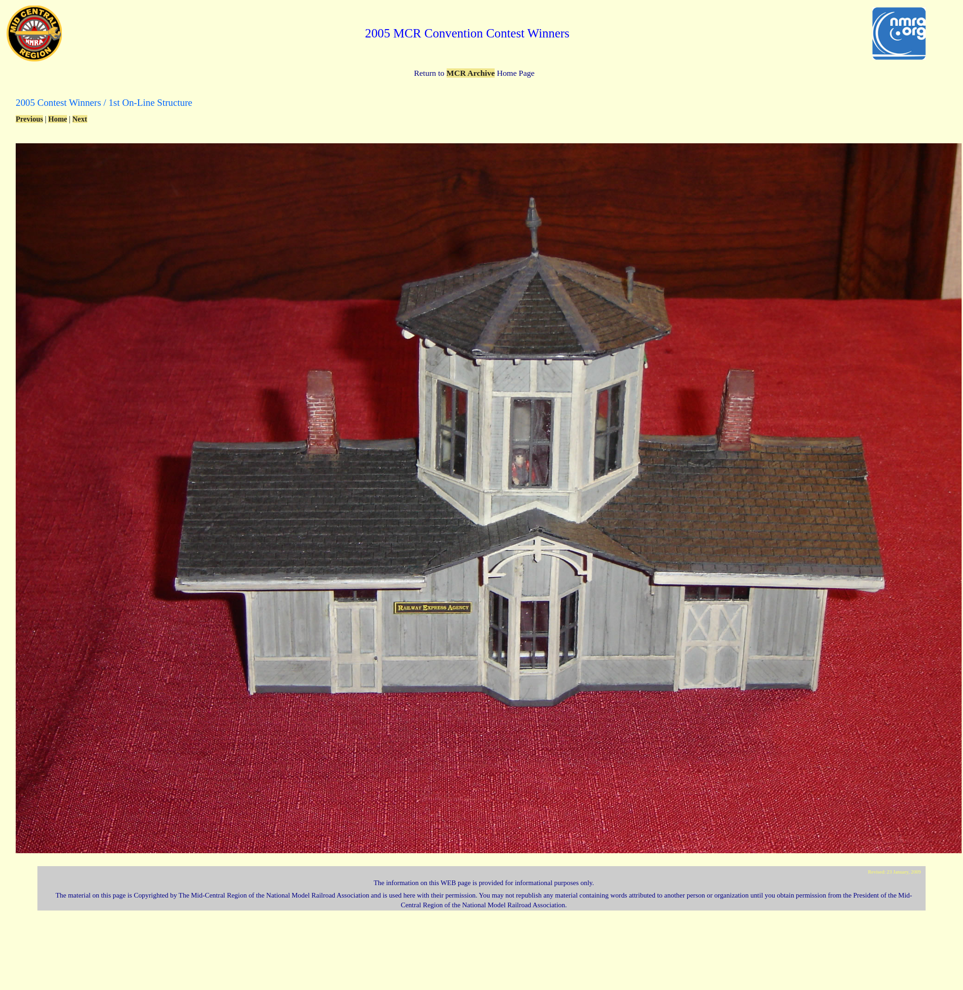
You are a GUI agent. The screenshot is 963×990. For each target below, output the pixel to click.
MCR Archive (471, 73)
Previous (29, 119)
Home (57, 119)
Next (80, 119)
